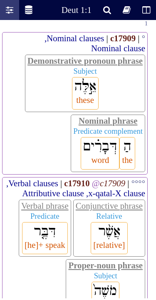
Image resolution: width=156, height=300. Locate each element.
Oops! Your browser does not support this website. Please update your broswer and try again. (78, 159)
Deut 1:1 (77, 10)
